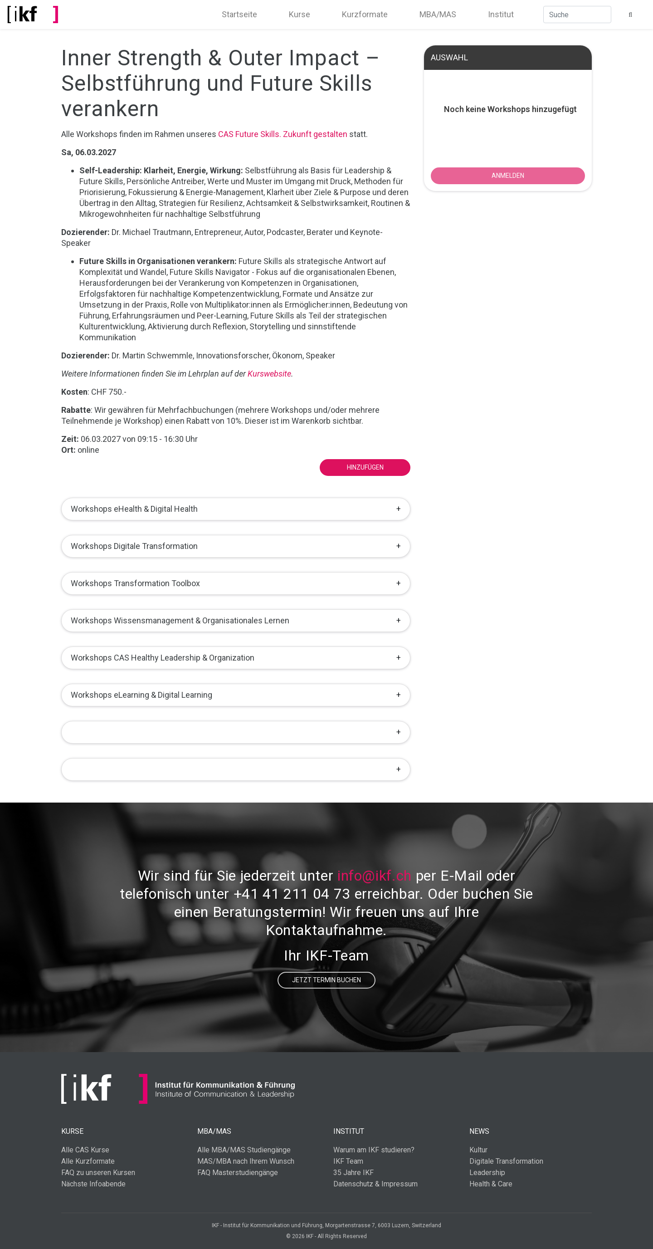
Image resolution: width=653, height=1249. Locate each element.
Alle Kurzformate (88, 1161)
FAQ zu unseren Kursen (98, 1172)
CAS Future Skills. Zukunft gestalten (282, 134)
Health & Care (490, 1184)
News (479, 1131)
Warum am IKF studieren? (373, 1150)
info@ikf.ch (374, 875)
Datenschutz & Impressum (375, 1184)
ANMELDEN (508, 175)
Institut (501, 14)
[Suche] (577, 14)
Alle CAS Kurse (85, 1150)
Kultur (478, 1150)
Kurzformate (365, 14)
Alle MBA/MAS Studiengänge (244, 1150)
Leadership (487, 1172)
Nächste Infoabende (93, 1184)
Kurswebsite (269, 373)
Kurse (299, 14)
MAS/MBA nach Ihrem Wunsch (245, 1161)
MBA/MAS (437, 14)
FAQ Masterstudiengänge (237, 1172)
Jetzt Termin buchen (326, 980)
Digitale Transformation (506, 1161)
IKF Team (348, 1161)
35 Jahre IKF (353, 1172)
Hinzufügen (365, 467)
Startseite (239, 14)
